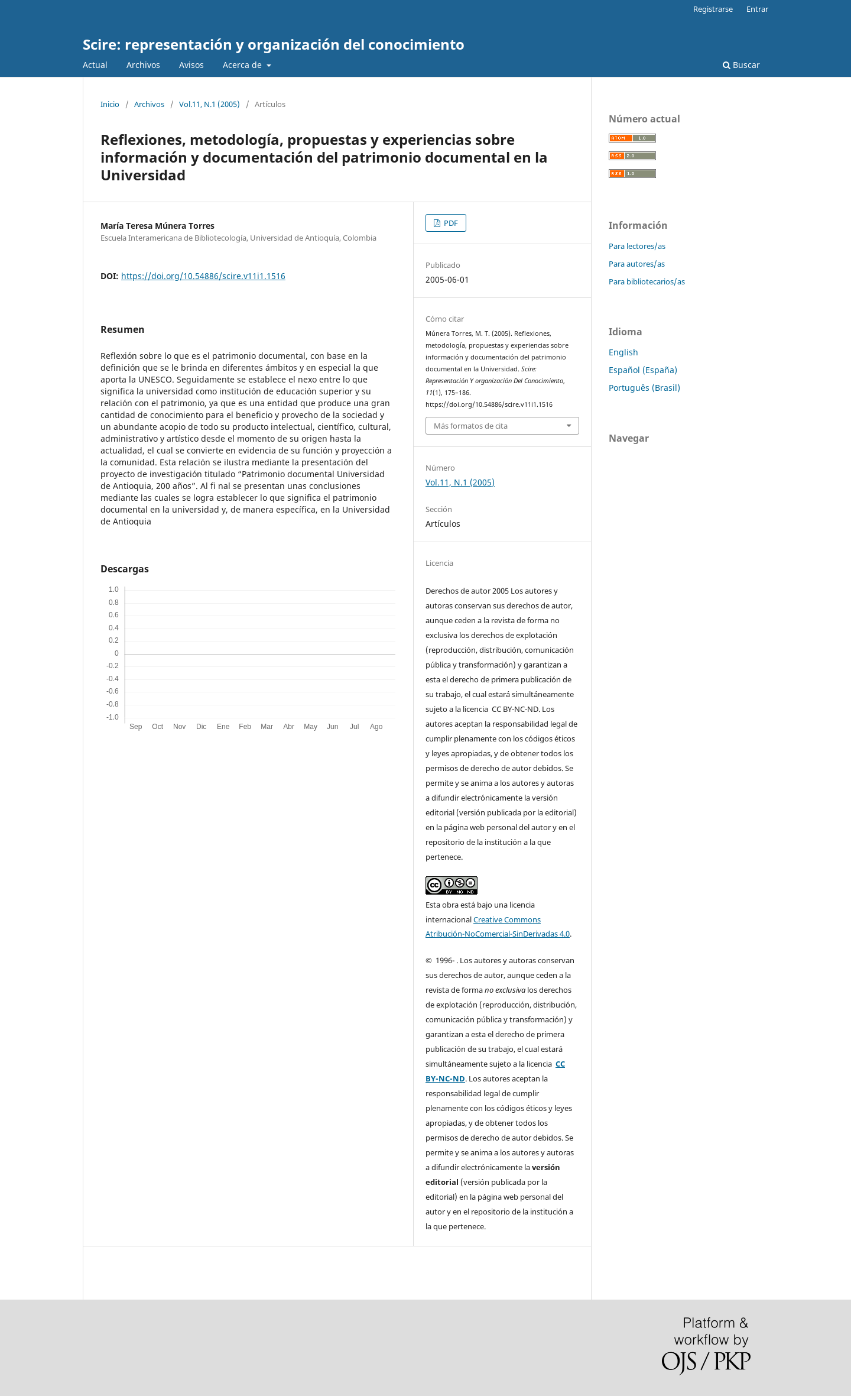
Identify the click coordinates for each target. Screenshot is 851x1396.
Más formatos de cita (471, 425)
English (623, 352)
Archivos (143, 64)
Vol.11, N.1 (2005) (209, 104)
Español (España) (643, 369)
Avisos (191, 64)
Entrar (757, 9)
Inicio (109, 104)
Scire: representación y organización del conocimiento (274, 44)
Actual (95, 64)
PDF (450, 223)
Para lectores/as (637, 246)
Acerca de (243, 64)
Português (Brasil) (644, 387)
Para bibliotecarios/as (647, 281)
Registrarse (713, 9)
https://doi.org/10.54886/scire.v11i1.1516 (203, 275)
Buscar (741, 64)
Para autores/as (637, 263)
